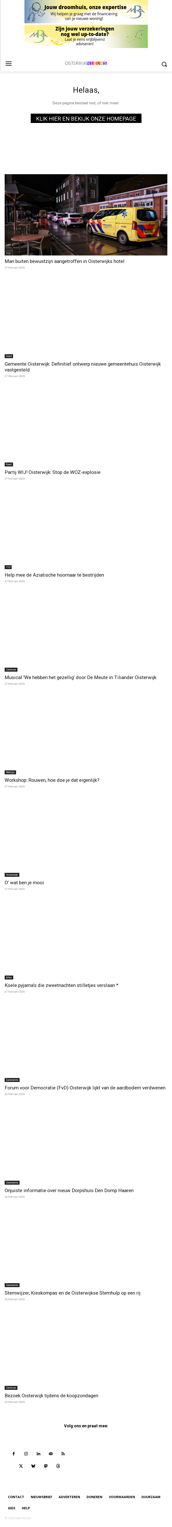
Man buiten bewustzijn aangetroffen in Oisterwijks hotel (65, 261)
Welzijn (10, 772)
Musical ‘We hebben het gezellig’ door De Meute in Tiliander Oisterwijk (80, 677)
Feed (9, 356)
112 (8, 253)
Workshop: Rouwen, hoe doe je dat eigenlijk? (52, 780)
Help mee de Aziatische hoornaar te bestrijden (54, 575)
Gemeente (12, 1079)
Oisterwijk (12, 874)
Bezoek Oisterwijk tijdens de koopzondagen (51, 1395)
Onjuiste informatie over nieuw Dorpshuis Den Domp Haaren (69, 1190)
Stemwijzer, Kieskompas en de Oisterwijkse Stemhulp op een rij (73, 1293)
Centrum (11, 669)
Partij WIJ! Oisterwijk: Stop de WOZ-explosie (53, 472)
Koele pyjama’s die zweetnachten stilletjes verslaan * (61, 985)
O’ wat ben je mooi (24, 882)
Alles (9, 977)
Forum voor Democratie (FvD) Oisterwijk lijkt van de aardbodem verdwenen (85, 1088)
